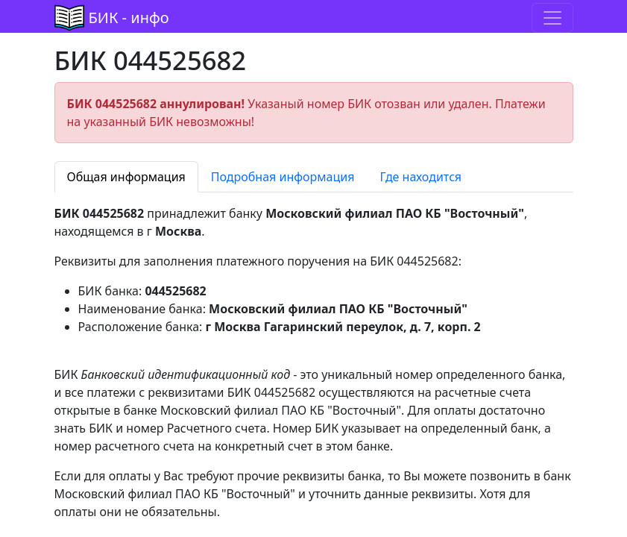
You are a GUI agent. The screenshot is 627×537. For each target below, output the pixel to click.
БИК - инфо (129, 17)
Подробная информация (283, 177)
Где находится (420, 177)
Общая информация (126, 177)
